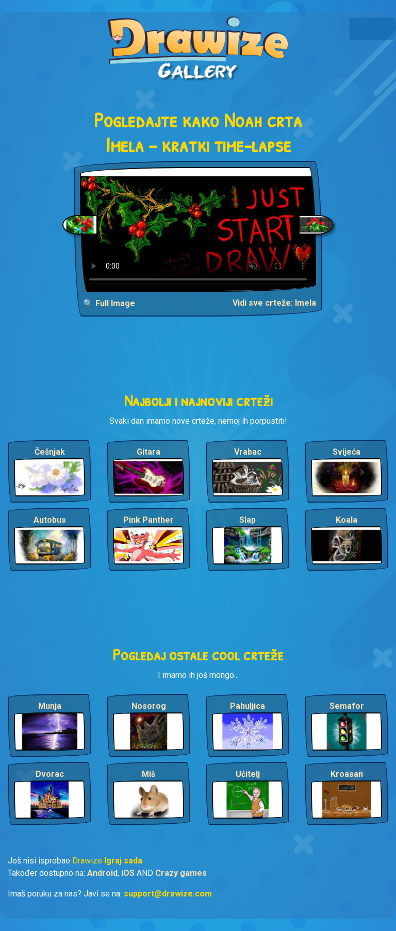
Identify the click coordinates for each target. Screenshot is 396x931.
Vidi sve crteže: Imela (274, 303)
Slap (247, 520)
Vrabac (247, 452)
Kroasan (347, 774)
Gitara (148, 452)
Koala (346, 520)
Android (102, 873)
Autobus (50, 520)
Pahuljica (247, 706)
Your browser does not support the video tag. (198, 229)
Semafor (346, 706)
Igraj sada (123, 861)
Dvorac (50, 774)
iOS (128, 873)
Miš (148, 774)
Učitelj (248, 774)
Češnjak (50, 452)
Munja (49, 706)
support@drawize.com (168, 894)
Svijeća (346, 452)
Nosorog (148, 706)
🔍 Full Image (109, 303)
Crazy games (181, 873)
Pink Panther (148, 520)
